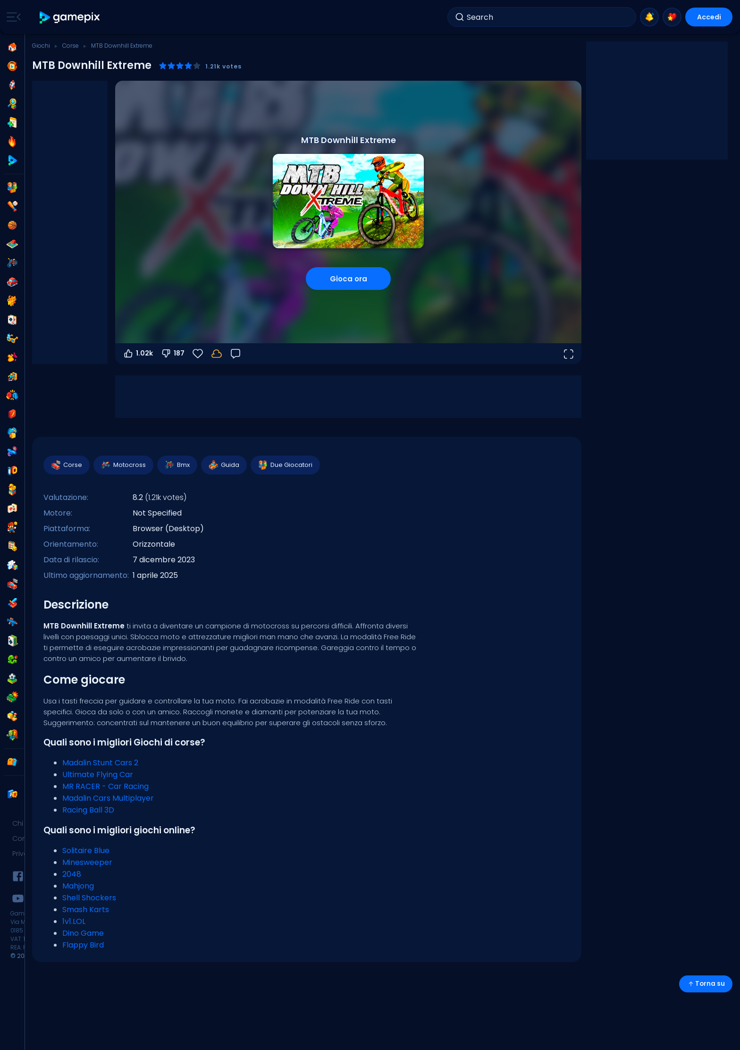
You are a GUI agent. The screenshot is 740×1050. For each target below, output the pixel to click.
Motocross (123, 465)
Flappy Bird (83, 945)
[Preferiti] (197, 353)
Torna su (706, 983)
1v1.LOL (73, 921)
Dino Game (83, 933)
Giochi (41, 46)
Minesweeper (87, 862)
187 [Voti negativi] (172, 353)
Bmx (177, 465)
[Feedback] (235, 353)
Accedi (709, 17)
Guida (223, 465)
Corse (70, 46)
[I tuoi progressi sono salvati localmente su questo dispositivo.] (216, 353)
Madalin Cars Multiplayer (108, 798)
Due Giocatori (284, 465)
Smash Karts (85, 909)
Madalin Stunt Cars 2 (100, 762)
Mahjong (78, 886)
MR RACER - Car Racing (105, 786)
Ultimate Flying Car (97, 774)
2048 (71, 874)
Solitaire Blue (85, 850)
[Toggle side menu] (12, 17)
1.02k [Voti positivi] (138, 353)
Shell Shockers (89, 897)
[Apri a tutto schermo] (568, 353)
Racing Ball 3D (88, 809)
